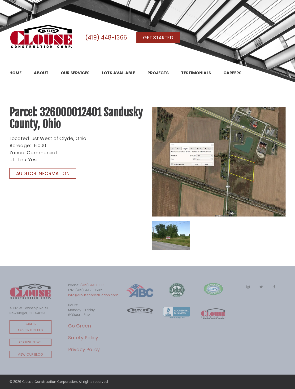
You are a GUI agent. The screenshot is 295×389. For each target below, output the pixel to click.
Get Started (158, 37)
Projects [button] (158, 73)
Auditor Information (43, 173)
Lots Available (118, 73)
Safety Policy (83, 337)
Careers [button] (232, 73)
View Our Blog (30, 354)
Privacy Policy (84, 349)
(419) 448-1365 (106, 37)
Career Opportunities (30, 327)
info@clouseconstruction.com (93, 295)
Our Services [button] (75, 73)
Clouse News (30, 342)
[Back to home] (41, 37)
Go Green (79, 326)
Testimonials (196, 73)
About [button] (41, 73)
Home (15, 73)
